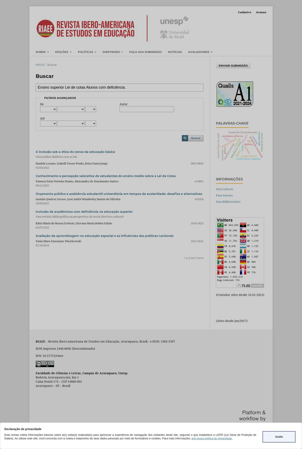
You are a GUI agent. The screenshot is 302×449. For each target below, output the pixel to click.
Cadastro (244, 12)
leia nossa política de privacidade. (211, 438)
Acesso (261, 12)
